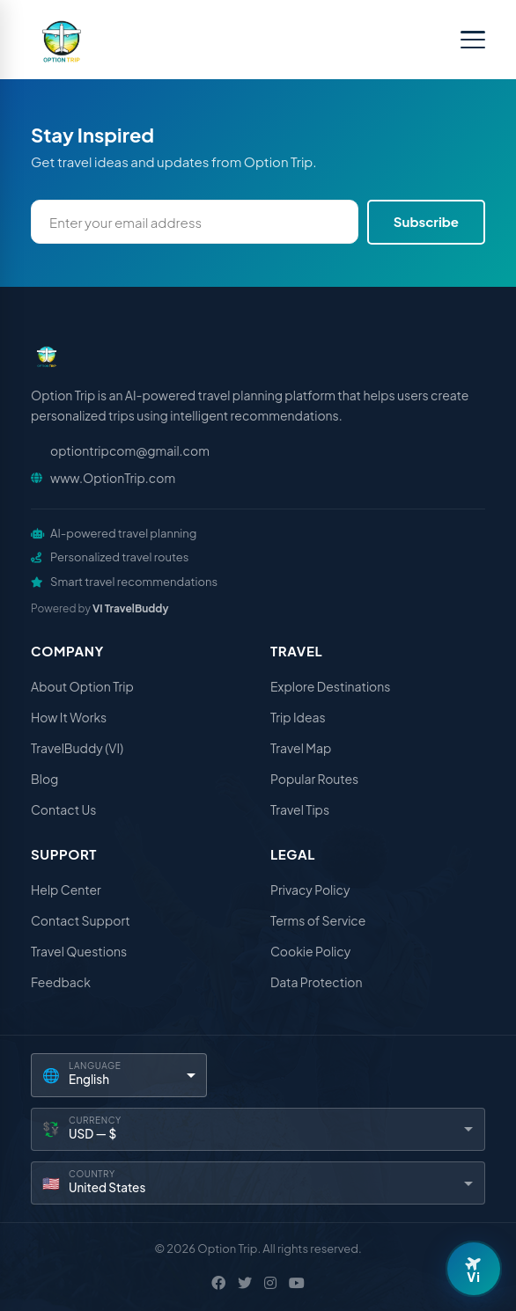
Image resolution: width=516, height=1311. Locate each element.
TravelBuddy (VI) (77, 748)
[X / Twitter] (245, 1282)
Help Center (66, 889)
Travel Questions (79, 951)
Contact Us (63, 809)
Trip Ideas (298, 717)
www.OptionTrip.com (112, 478)
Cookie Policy (310, 951)
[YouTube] (297, 1282)
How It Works (69, 717)
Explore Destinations (330, 686)
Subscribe (426, 221)
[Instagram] (270, 1282)
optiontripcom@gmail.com (130, 450)
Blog (44, 779)
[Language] (119, 1074)
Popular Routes (314, 779)
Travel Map (300, 748)
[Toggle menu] (473, 39)
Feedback (61, 982)
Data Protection (316, 982)
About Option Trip (82, 686)
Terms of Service (317, 920)
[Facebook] (218, 1282)
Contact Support (80, 920)
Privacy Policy (310, 889)
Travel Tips (299, 809)
